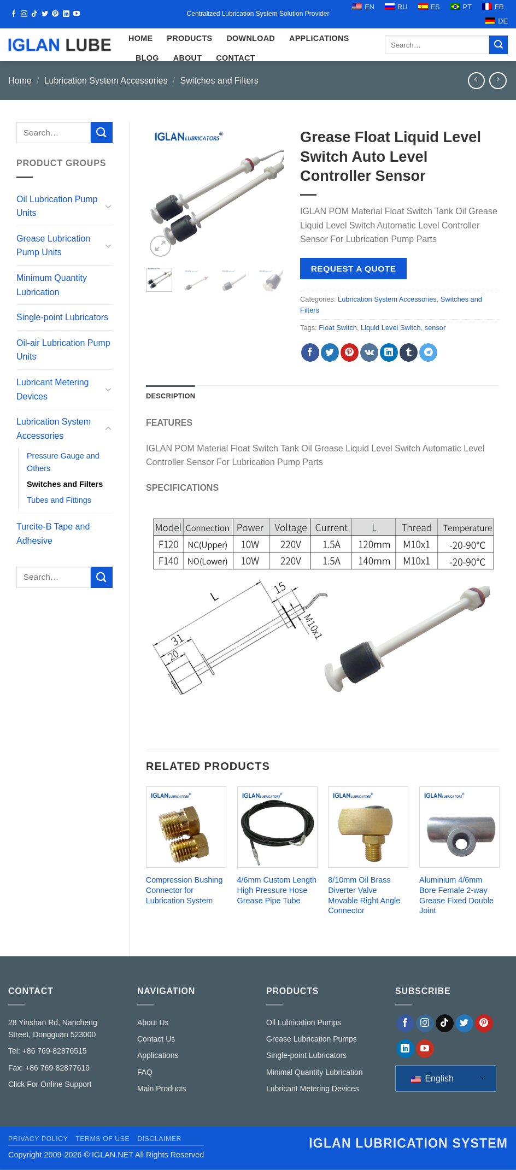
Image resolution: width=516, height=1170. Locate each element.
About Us (153, 1022)
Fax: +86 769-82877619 (49, 1067)
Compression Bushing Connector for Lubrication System (184, 889)
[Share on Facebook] (310, 352)
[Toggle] (108, 206)
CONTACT (235, 58)
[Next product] (476, 80)
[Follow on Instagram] (24, 14)
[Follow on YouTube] (76, 14)
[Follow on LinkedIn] (66, 14)
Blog (147, 58)
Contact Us (156, 1038)
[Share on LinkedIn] (389, 352)
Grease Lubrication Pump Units (53, 245)
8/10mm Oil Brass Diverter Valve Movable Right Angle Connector (364, 895)
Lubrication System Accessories (106, 80)
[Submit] (498, 45)
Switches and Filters (219, 80)
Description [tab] (170, 396)
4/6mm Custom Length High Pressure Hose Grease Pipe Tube (277, 889)
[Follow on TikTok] (34, 14)
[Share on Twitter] (330, 352)
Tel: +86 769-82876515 (47, 1050)
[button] (160, 246)
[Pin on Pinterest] (350, 352)
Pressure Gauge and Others (63, 462)
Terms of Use (102, 1139)
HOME (140, 38)
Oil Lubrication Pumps (303, 1022)
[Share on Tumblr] (409, 352)
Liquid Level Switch (391, 328)
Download (250, 38)
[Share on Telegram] (428, 352)
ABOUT (187, 58)
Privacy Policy (38, 1139)
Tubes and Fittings (59, 500)
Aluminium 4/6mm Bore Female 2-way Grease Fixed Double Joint (456, 895)
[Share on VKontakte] (369, 352)
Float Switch (338, 328)
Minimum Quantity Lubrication (51, 285)
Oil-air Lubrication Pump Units (63, 350)
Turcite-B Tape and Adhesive (53, 533)
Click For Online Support (50, 1084)
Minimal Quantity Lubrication (314, 1072)
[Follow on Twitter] (45, 14)
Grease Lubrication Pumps (311, 1038)
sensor (435, 328)
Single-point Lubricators (62, 317)
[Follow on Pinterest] (55, 14)
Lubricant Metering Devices (52, 389)
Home (20, 80)
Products (189, 38)
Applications (319, 38)
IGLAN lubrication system (408, 1143)
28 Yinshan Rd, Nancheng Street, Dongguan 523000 (52, 1028)
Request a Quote (353, 268)
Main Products (161, 1088)
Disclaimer (159, 1139)
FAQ (145, 1072)
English (432, 1078)
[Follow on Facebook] (13, 14)
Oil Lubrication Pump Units (57, 206)
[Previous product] (497, 80)
